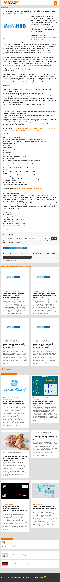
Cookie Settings (47, 577)
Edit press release (25, 257)
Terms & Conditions (19, 577)
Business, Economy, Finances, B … (15, 452)
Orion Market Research (8, 454)
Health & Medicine (18, 13)
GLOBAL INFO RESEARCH (8, 399)
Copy (54, 238)
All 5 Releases (6, 369)
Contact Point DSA (29, 577)
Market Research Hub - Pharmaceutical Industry (23, 15)
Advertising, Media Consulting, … (15, 397)
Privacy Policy (11, 577)
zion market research (37, 433)
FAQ (2, 577)
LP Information (36, 399)
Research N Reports (37, 504)
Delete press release (10, 257)
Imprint (5, 577)
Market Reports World (8, 504)
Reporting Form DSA (38, 577)
